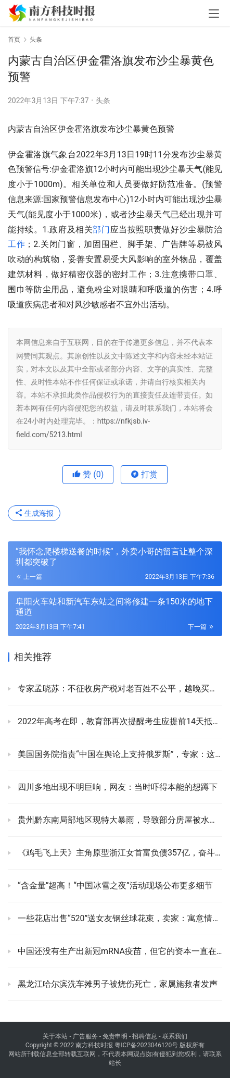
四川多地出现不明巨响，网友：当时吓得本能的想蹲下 (117, 787)
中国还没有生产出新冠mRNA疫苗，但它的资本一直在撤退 (119, 951)
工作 (16, 244)
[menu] (214, 13)
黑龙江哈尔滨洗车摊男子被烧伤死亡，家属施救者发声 (117, 984)
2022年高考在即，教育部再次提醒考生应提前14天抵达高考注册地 (119, 721)
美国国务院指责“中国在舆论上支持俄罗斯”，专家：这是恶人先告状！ (119, 754)
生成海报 (34, 513)
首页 (14, 39)
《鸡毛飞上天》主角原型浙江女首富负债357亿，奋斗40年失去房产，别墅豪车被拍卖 (119, 853)
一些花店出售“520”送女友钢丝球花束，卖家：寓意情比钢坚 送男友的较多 (119, 918)
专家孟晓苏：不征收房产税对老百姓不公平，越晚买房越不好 (119, 688)
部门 (101, 229)
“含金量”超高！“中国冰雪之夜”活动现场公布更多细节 (114, 885)
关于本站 (55, 1036)
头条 (103, 100)
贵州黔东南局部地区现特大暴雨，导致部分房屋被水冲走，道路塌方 (119, 820)
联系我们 (174, 1036)
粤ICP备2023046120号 (146, 1045)
